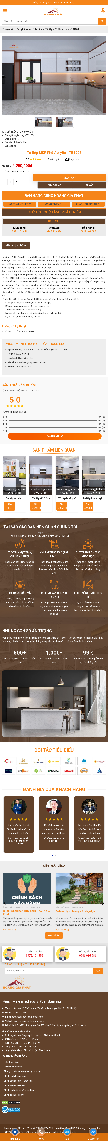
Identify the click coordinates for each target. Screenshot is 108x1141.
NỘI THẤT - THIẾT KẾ (20, 204)
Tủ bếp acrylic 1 (15, 498)
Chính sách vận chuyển (14, 1085)
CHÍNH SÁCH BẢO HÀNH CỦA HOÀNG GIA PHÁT (79, 913)
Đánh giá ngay (55, 436)
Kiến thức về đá (10, 1062)
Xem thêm (54, 935)
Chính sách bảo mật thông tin (17, 1081)
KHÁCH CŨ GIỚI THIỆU (88, 204)
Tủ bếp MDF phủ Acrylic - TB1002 (67, 498)
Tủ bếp (38, 29)
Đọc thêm (10, 930)
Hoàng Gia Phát (25, 358)
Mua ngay (70, 177)
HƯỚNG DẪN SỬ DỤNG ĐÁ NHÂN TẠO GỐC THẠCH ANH (27, 913)
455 (67, 159)
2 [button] (55, 856)
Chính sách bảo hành (13, 1095)
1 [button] (53, 856)
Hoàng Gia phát (24, 366)
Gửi (98, 970)
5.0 (27, 159)
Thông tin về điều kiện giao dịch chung (21, 1071)
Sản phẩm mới (24, 29)
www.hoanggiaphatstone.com (31, 362)
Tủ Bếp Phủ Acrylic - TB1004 (93, 498)
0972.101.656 (19, 231)
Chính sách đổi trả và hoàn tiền (18, 1090)
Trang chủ (8, 29)
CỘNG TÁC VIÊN (54, 204)
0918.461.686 (88, 231)
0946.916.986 (54, 231)
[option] (54, 75)
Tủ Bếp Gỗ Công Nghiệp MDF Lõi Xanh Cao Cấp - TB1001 (41, 498)
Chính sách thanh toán (14, 1076)
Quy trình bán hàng (12, 1066)
